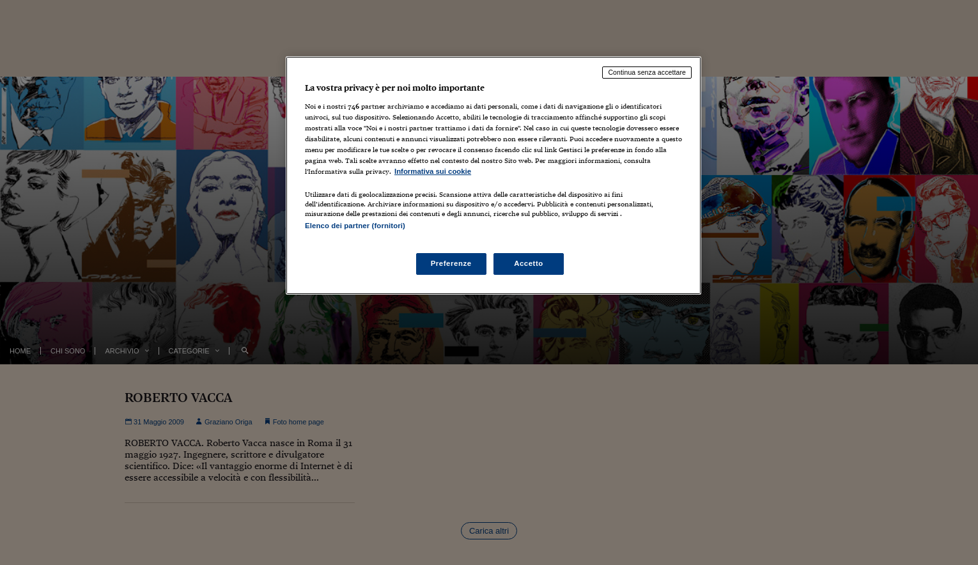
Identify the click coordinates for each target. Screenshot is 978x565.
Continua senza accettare (647, 72)
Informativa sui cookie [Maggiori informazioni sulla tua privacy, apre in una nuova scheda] (432, 171)
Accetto (528, 263)
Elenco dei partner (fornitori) (355, 225)
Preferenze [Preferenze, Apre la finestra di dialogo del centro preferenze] (451, 263)
